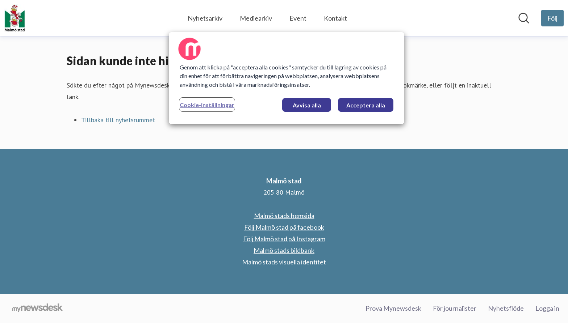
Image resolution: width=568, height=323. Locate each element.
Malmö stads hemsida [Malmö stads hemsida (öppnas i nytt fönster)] (284, 216)
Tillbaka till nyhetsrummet (118, 120)
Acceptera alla (365, 105)
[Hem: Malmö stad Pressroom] (14, 18)
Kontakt (335, 18)
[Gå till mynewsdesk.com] (37, 308)
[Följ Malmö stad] (552, 18)
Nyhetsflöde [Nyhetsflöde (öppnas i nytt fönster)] (506, 308)
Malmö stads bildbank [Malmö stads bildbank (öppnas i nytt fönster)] (284, 250)
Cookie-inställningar (207, 104)
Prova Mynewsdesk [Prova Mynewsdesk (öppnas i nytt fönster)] (393, 308)
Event (297, 18)
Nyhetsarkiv (205, 18)
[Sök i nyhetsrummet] (524, 18)
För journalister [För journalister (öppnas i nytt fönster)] (454, 308)
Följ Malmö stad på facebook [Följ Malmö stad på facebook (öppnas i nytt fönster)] (284, 227)
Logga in (547, 308)
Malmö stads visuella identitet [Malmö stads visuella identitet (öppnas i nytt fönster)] (284, 262)
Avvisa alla (307, 105)
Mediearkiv (256, 18)
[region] (286, 78)
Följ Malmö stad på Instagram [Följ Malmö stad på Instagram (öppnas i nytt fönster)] (284, 239)
